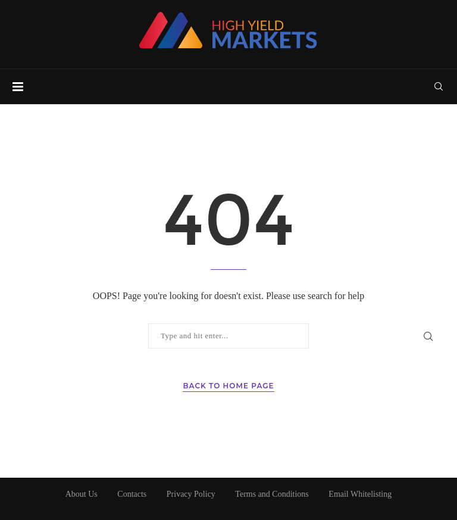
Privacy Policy (191, 494)
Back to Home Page (228, 385)
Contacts (131, 494)
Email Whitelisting (360, 494)
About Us (81, 494)
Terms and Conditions (271, 494)
